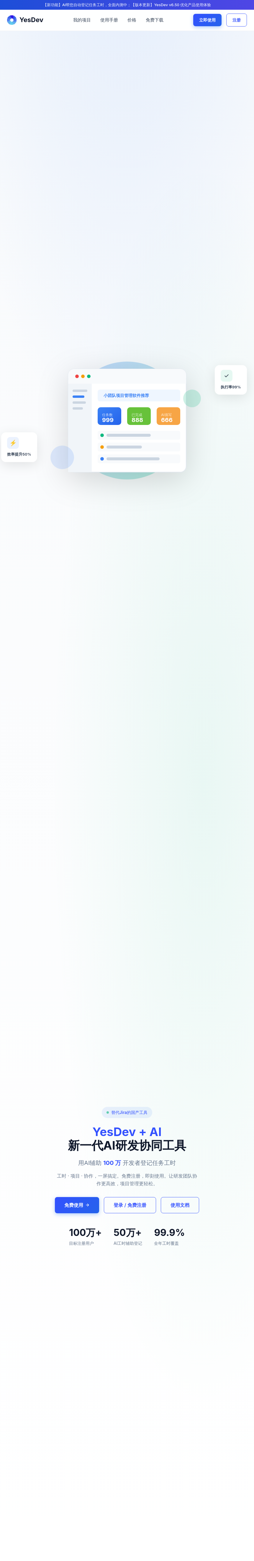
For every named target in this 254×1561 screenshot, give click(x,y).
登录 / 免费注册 (130, 1205)
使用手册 (109, 20)
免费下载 (154, 20)
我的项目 (82, 20)
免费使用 (77, 1205)
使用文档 (180, 1205)
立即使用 (207, 19)
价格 (131, 20)
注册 (236, 19)
